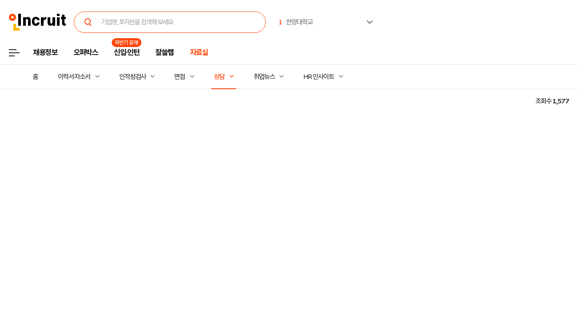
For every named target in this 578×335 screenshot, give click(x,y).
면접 (179, 76)
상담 (219, 76)
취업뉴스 (264, 76)
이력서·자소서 (74, 76)
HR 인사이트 (318, 76)
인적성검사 (132, 76)
